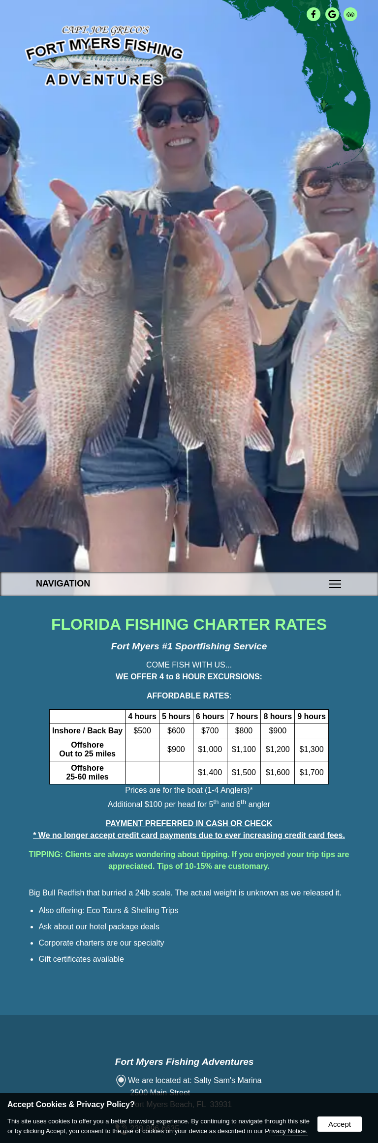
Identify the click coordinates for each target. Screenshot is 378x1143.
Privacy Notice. (286, 1131)
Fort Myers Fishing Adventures (184, 1062)
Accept (339, 1124)
